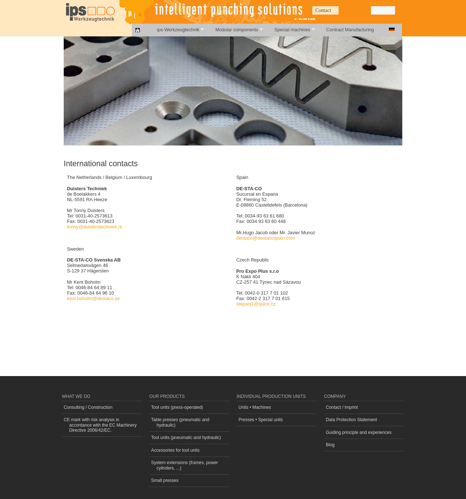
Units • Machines (254, 407)
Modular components (235, 29)
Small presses (164, 480)
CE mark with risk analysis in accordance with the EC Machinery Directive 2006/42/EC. (100, 425)
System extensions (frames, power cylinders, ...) (184, 465)
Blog (330, 444)
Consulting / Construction (88, 407)
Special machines (290, 29)
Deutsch (392, 30)
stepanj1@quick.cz (256, 304)
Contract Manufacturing (350, 29)
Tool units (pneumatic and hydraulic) (186, 437)
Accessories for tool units (175, 450)
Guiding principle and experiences (359, 432)
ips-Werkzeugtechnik (176, 29)
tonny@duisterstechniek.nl (94, 226)
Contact (323, 10)
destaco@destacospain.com (265, 238)
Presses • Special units (260, 419)
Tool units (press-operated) (177, 407)
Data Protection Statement (351, 419)
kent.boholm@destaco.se (93, 298)
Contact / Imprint (342, 407)
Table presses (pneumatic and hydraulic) (180, 422)
